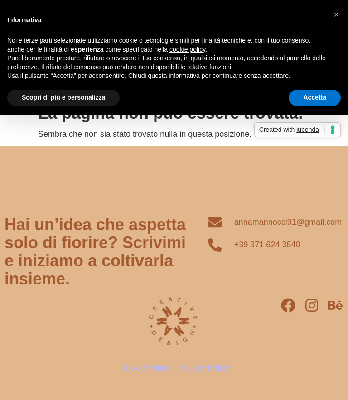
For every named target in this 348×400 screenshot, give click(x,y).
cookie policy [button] (187, 49)
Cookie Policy (144, 367)
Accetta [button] (314, 97)
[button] (336, 14)
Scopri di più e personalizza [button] (63, 97)
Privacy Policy (204, 367)
